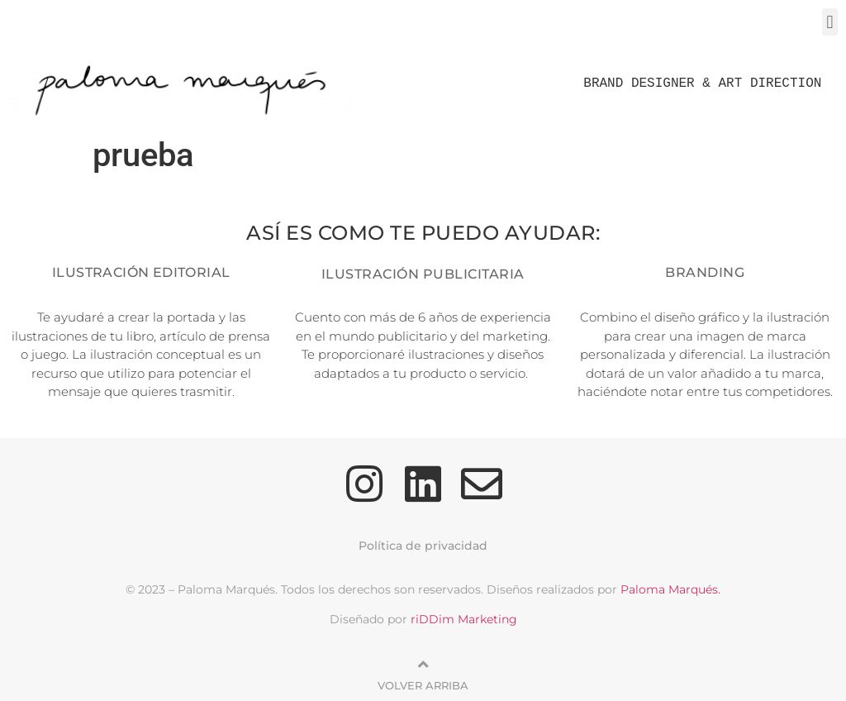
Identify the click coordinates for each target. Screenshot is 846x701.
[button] (830, 22)
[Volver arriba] (423, 664)
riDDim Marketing (464, 619)
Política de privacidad (423, 545)
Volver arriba (423, 685)
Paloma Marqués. (670, 589)
